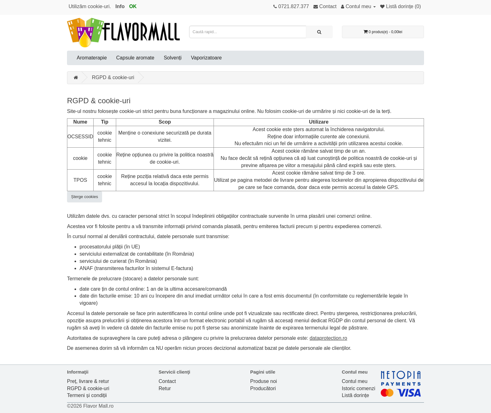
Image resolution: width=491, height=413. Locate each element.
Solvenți (173, 57)
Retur (165, 388)
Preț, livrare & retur (88, 381)
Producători (263, 388)
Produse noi (263, 381)
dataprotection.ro (328, 338)
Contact (167, 381)
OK (133, 6)
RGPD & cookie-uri (113, 77)
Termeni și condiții (87, 395)
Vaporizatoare (206, 57)
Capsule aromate (135, 57)
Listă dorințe (355, 395)
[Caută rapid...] (319, 32)
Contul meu (355, 381)
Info (120, 6)
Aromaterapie (92, 57)
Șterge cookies (84, 196)
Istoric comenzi (358, 388)
